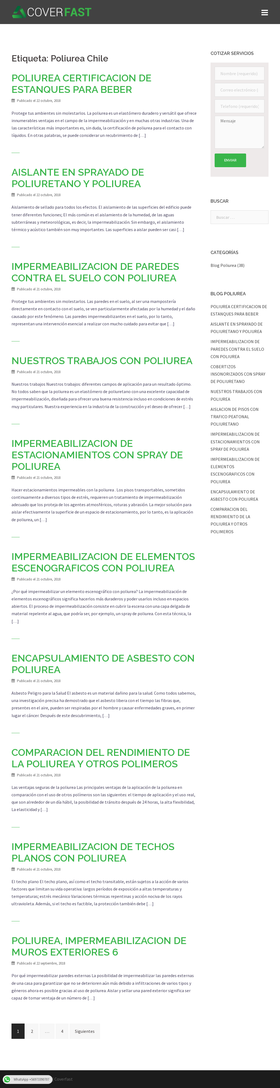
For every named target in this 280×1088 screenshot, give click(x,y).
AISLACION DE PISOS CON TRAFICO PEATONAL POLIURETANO (235, 416)
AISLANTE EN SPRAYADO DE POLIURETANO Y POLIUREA (77, 177)
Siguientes (85, 1031)
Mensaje (240, 132)
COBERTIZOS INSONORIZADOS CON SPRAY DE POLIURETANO (238, 374)
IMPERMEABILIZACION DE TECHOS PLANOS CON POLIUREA (92, 852)
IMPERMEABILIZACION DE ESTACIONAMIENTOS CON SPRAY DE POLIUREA (97, 455)
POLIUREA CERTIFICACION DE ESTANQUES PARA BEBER (81, 83)
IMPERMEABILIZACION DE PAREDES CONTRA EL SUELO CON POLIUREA (95, 272)
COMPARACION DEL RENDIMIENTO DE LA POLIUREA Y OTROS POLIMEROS (100, 758)
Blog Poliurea (223, 265)
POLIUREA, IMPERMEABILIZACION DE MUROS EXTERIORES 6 (98, 946)
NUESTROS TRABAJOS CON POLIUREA (101, 360)
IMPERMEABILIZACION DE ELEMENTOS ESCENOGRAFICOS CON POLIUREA (103, 562)
